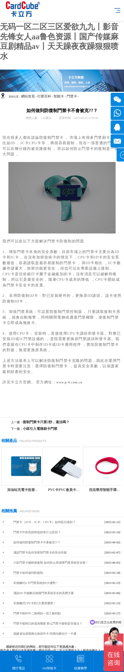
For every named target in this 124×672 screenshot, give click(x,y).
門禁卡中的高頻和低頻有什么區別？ (37, 532)
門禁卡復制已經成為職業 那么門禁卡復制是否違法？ (47, 623)
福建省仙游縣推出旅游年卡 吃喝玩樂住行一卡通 (44, 633)
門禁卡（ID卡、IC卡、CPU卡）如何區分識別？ (44, 522)
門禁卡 (72, 96)
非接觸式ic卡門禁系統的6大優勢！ (36, 583)
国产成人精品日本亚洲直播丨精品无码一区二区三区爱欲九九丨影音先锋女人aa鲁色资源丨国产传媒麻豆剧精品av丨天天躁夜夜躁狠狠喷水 (59, 37)
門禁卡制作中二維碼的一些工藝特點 (37, 613)
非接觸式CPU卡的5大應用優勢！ (34, 603)
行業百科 (44, 96)
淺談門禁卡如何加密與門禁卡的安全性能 (40, 552)
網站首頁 (28, 96)
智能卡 (59, 96)
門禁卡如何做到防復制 (28, 573)
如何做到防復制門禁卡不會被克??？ (37, 542)
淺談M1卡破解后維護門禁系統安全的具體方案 (43, 593)
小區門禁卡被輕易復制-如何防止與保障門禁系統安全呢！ (50, 562)
